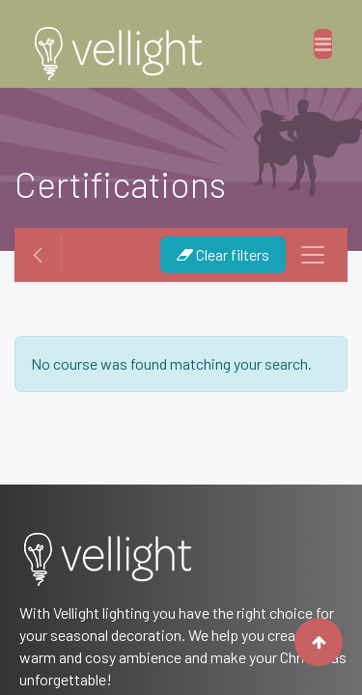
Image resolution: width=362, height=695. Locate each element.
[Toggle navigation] (312, 255)
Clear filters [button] (223, 254)
